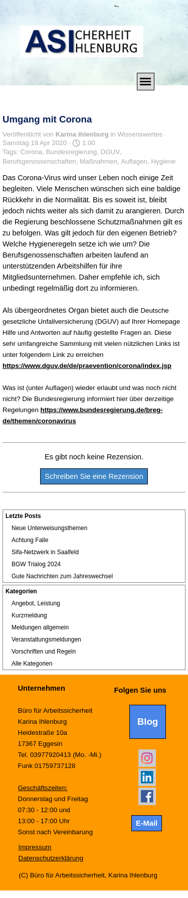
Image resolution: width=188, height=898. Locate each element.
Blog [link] (147, 721)
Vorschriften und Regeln (44, 651)
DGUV (110, 152)
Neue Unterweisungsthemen (49, 528)
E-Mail (146, 823)
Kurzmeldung (29, 615)
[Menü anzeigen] (145, 81)
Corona (32, 152)
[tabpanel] (63, 760)
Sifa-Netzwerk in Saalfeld (45, 552)
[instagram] (147, 758)
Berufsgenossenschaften (39, 161)
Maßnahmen (98, 161)
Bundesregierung (71, 152)
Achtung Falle (30, 540)
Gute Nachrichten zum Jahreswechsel (62, 576)
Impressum (35, 847)
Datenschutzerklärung (51, 858)
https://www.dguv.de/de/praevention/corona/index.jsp (87, 365)
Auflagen (134, 161)
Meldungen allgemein (40, 627)
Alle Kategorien (32, 663)
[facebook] (147, 796)
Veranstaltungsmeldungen (46, 639)
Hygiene (163, 161)
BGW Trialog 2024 (36, 564)
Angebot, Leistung (36, 603)
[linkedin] (147, 777)
